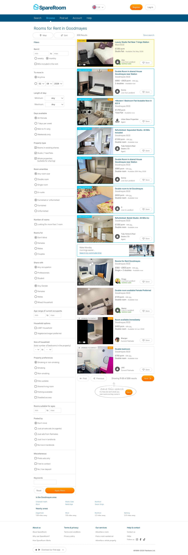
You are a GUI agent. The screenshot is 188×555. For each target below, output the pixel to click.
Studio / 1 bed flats (45, 153)
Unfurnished (43, 211)
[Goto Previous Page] (99, 378)
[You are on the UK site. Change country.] (98, 7)
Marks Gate (69, 502)
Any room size (44, 174)
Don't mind (42, 423)
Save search (148, 35)
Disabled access (44, 397)
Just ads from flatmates (48, 434)
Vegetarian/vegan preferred (49, 333)
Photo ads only (43, 458)
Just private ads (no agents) (50, 428)
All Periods (42, 118)
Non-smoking (43, 373)
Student (41, 278)
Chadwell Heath (41, 502)
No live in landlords (46, 445)
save (129, 392)
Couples (41, 254)
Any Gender (43, 286)
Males (40, 248)
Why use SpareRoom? (41, 536)
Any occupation (44, 267)
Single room (43, 185)
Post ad (64, 18)
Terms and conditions (72, 532)
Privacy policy (69, 536)
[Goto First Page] (83, 378)
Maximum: (39, 104)
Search (37, 18)
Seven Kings (99, 504)
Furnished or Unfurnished (48, 200)
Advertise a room (102, 532)
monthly (52, 58)
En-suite (40, 192)
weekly (41, 58)
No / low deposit (44, 469)
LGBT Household (44, 328)
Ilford (38, 504)
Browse (50, 18)
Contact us (131, 532)
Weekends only (44, 134)
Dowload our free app (49, 550)
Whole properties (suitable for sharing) (46, 159)
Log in (150, 7)
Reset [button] (38, 490)
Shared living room (45, 386)
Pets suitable (42, 381)
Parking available (44, 392)
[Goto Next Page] (148, 378)
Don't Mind (42, 237)
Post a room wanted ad (104, 536)
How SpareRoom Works (42, 540)
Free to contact (43, 463)
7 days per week (45, 123)
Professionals (43, 272)
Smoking (41, 368)
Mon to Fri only (44, 129)
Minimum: (39, 98)
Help (89, 18)
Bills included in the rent (47, 64)
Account (77, 18)
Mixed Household (45, 302)
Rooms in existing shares (48, 147)
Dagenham (40, 513)
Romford (98, 502)
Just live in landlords (46, 439)
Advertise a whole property (106, 540)
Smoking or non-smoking (48, 362)
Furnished (42, 205)
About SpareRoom (40, 532)
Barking (127, 513)
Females (41, 243)
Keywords (38, 478)
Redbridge (69, 504)
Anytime (41, 77)
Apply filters (60, 490)
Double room (43, 179)
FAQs (129, 536)
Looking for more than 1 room (50, 224)
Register (136, 7)
